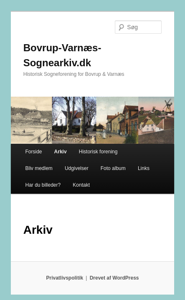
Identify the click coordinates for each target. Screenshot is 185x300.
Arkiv (51, 131)
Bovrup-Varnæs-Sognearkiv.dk (87, 36)
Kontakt (24, 165)
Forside (24, 131)
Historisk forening (89, 131)
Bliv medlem (133, 131)
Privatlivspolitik (65, 257)
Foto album (64, 148)
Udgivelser (28, 148)
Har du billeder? (130, 148)
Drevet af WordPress (114, 257)
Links (95, 148)
